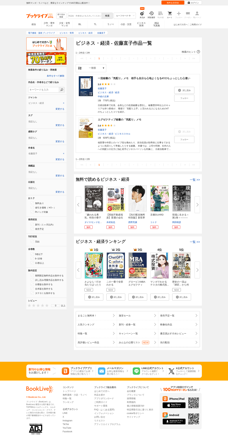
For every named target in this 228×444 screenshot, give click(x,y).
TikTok (66, 424)
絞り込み (61, 15)
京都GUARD (157, 214)
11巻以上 (37, 262)
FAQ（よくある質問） (105, 409)
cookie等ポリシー (135, 413)
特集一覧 (67, 398)
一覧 (195, 179)
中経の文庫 (103, 96)
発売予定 (37, 228)
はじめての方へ (181, 24)
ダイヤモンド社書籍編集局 (97, 222)
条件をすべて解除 (55, 76)
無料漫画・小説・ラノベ (75, 395)
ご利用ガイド (196, 24)
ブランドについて (135, 395)
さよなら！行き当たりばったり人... (92, 284)
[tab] (46, 103)
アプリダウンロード (104, 398)
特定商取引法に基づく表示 (140, 409)
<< (81, 58)
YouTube (67, 428)
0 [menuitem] (55, 305)
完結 (35, 241)
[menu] (55, 305)
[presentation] (28, 305)
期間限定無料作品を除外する (47, 275)
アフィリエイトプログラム (107, 424)
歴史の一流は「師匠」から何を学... (180, 284)
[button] (138, 52)
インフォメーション (104, 413)
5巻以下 (37, 254)
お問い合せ (99, 417)
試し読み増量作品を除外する (47, 279)
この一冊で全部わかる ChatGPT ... (114, 284)
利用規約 (131, 402)
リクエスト (99, 420)
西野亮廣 (132, 222)
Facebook (67, 431)
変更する (60, 109)
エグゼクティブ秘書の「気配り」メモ (119, 119)
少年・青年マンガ (49, 24)
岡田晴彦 (176, 222)
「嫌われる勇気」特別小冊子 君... (93, 217)
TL (95, 24)
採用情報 (131, 398)
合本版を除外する (42, 288)
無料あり (37, 203)
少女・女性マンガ (64, 24)
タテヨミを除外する (43, 293)
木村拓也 (110, 222)
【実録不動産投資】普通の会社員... (114, 217)
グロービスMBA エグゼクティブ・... (136, 284)
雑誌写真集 (156, 24)
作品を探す (99, 395)
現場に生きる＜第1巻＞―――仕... (180, 217)
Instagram (67, 420)
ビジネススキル (122, 134)
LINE (65, 413)
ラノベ (110, 24)
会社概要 (131, 391)
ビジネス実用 (141, 24)
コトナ (153, 222)
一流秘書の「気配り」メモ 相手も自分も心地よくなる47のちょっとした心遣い (144, 78)
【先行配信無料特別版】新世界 (136, 216)
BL (79, 24)
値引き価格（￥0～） (43, 207)
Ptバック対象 (39, 211)
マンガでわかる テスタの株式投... (159, 283)
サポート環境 (100, 406)
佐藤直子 (102, 88)
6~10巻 (36, 258)
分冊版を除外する (42, 284)
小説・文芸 (125, 24)
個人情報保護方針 (135, 406)
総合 (34, 24)
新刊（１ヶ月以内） (43, 224)
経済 (117, 92)
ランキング (68, 402)
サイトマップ (133, 417)
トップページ (69, 391)
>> (193, 58)
